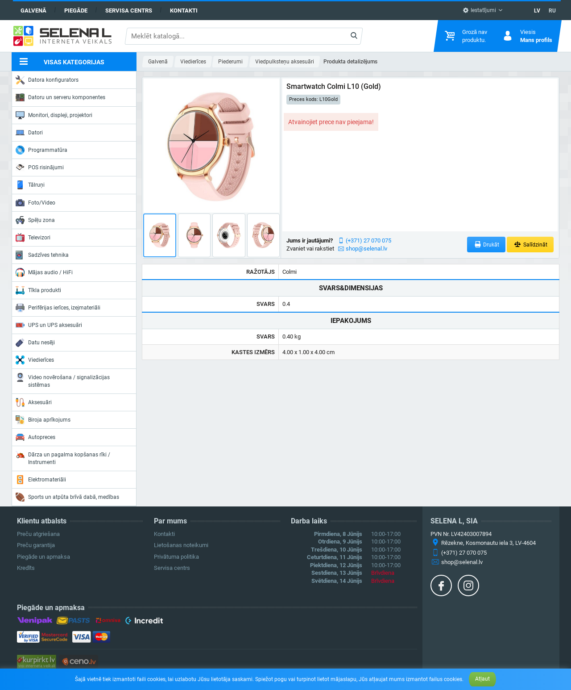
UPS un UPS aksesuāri (49, 325)
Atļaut (482, 679)
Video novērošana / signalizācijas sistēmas (63, 380)
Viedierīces (35, 359)
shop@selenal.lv (366, 248)
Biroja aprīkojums (43, 419)
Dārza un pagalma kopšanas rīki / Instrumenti (63, 457)
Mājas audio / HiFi (44, 272)
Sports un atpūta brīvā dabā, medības (67, 497)
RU (552, 11)
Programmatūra (41, 150)
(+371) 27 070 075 (368, 240)
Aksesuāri (34, 402)
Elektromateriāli (41, 479)
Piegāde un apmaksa (43, 556)
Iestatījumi (479, 10)
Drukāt (486, 244)
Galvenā (33, 10)
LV (537, 11)
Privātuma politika (176, 556)
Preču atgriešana (38, 534)
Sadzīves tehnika (42, 255)
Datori (29, 132)
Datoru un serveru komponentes (60, 97)
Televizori (33, 237)
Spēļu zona (35, 220)
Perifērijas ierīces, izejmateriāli (58, 307)
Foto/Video (35, 202)
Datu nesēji (35, 342)
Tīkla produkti (38, 290)
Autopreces (35, 437)
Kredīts (26, 568)
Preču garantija (36, 545)
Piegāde (75, 10)
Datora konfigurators (47, 79)
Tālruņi (30, 184)
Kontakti (184, 10)
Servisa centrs (128, 10)
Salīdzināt (530, 244)
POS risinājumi (40, 167)
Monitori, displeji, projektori (54, 115)
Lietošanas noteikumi (181, 545)
